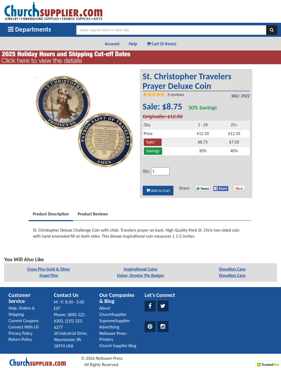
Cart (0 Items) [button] (161, 43)
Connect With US (24, 327)
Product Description (51, 214)
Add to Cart (158, 190)
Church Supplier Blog (117, 345)
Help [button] (133, 43)
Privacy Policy (21, 333)
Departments (29, 29)
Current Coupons (24, 320)
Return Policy (20, 339)
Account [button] (112, 43)
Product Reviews (93, 214)
